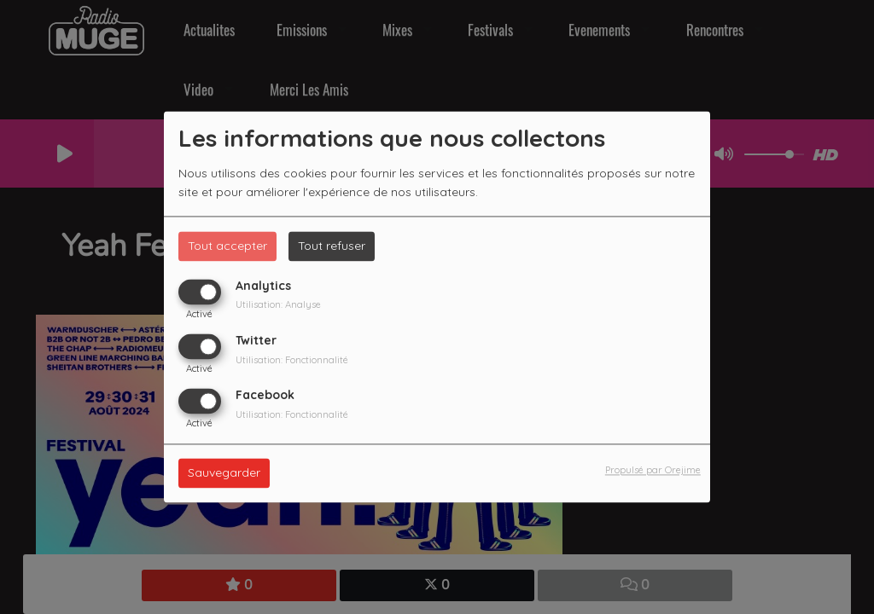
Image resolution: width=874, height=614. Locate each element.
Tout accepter (227, 245)
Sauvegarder (224, 473)
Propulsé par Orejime (653, 471)
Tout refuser (331, 245)
